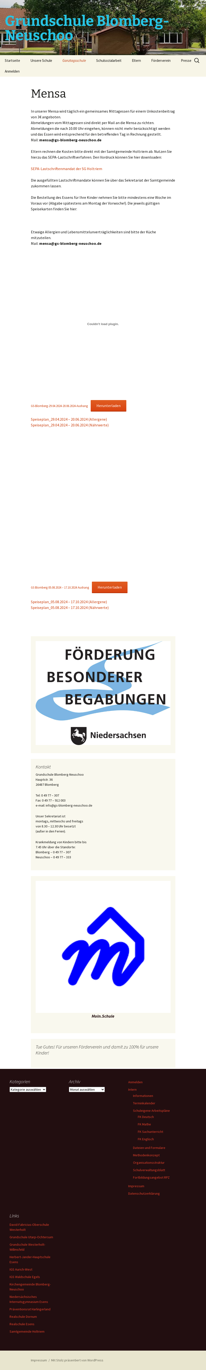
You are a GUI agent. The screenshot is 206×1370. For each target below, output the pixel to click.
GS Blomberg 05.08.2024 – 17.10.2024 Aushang (60, 587)
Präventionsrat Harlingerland (30, 1309)
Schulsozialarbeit (109, 60)
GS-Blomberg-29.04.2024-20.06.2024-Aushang (59, 406)
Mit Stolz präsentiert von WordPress (77, 1360)
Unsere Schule (41, 60)
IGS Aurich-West (21, 1269)
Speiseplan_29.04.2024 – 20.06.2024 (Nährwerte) (70, 425)
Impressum (136, 1186)
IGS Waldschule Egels (25, 1277)
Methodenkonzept (146, 1155)
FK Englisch (146, 1139)
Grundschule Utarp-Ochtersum (31, 1237)
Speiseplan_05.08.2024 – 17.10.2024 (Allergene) (69, 601)
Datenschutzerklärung (144, 1193)
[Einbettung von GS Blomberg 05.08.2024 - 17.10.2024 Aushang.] (103, 505)
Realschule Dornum (23, 1316)
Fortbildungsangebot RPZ (151, 1177)
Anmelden (12, 71)
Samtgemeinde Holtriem (27, 1331)
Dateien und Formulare (149, 1148)
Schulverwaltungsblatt (149, 1170)
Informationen (143, 1096)
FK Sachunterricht (150, 1131)
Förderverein (161, 60)
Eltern (136, 60)
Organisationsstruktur (149, 1162)
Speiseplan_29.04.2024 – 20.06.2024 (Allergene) (69, 419)
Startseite (12, 60)
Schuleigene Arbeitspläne (151, 1110)
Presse (186, 60)
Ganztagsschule (74, 60)
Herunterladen (108, 405)
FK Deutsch (146, 1117)
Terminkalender (144, 1103)
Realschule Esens (22, 1324)
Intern (132, 1089)
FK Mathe (144, 1124)
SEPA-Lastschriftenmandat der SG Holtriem (66, 168)
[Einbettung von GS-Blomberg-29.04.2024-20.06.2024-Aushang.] (103, 324)
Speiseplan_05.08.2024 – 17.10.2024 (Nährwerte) (70, 607)
